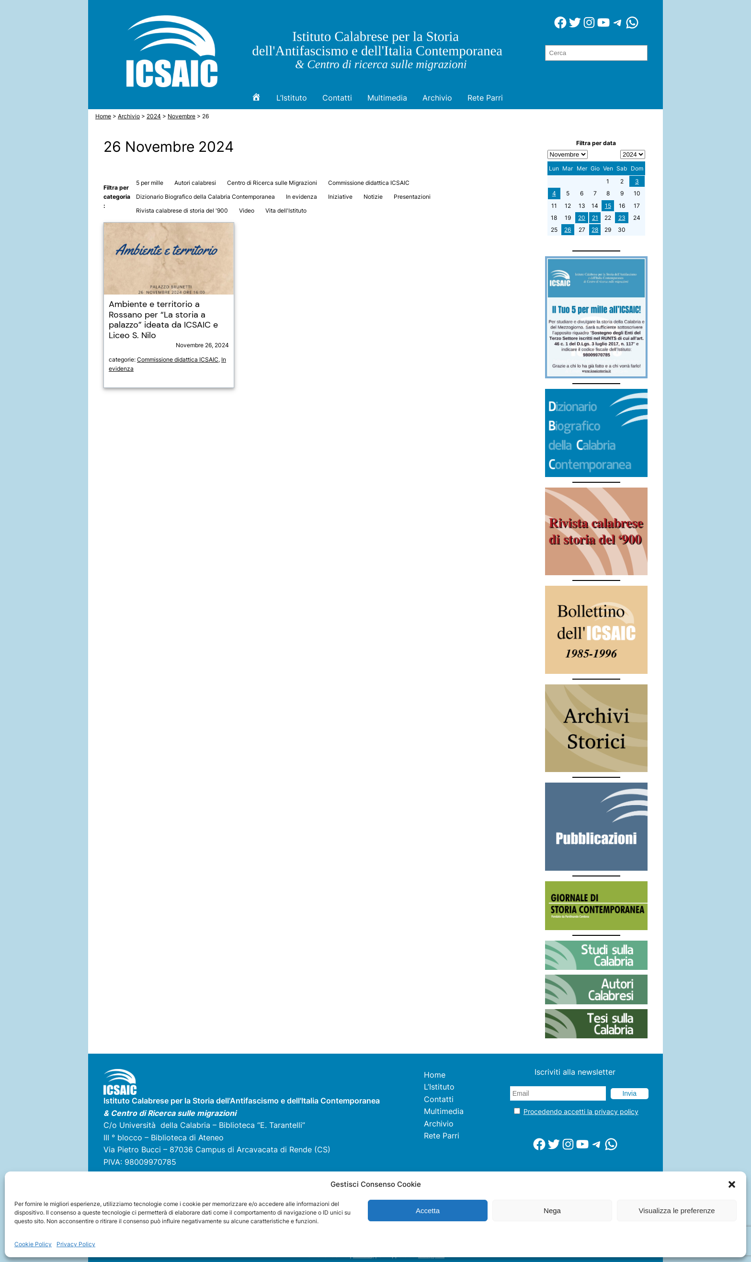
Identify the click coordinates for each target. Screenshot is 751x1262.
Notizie (373, 196)
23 (622, 217)
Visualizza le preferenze (677, 1210)
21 (595, 217)
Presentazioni (412, 196)
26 (567, 229)
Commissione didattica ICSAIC (369, 182)
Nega (552, 1210)
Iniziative (340, 196)
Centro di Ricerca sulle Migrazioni (272, 182)
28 (595, 229)
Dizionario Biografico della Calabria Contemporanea (205, 196)
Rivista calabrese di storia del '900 (182, 210)
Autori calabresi (195, 182)
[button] (732, 1184)
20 (581, 217)
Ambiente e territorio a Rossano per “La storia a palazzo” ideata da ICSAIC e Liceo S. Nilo (163, 320)
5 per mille (149, 182)
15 (608, 205)
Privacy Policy (76, 1244)
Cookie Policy (33, 1244)
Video (246, 210)
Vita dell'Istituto (286, 210)
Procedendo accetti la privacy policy (580, 1111)
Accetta (428, 1210)
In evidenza (301, 196)
